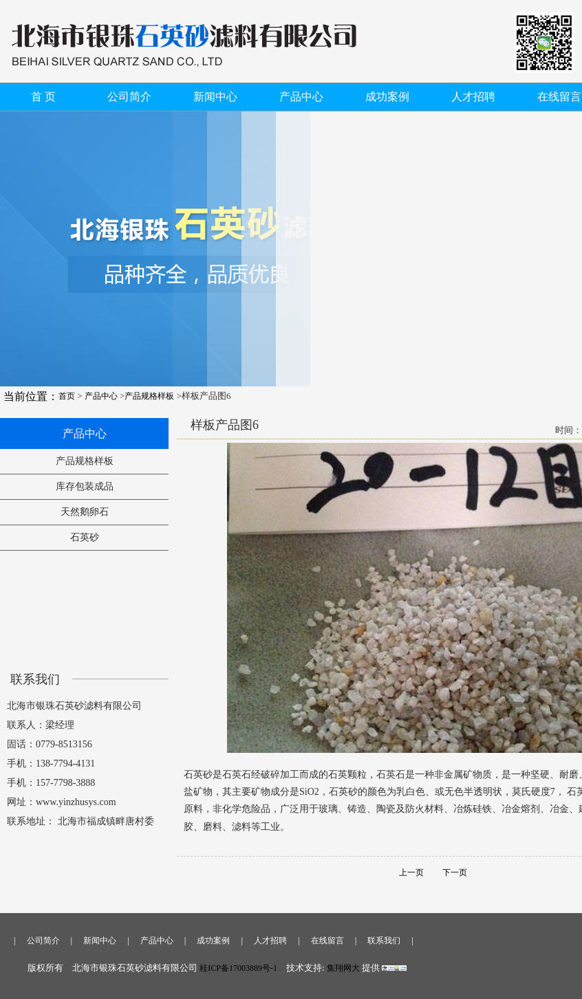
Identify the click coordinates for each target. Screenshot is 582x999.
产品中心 (301, 96)
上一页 (411, 872)
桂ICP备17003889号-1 (238, 968)
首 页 (43, 96)
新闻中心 (215, 96)
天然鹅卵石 (85, 512)
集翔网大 (344, 968)
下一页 (446, 872)
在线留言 (559, 96)
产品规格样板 (149, 396)
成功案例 (387, 96)
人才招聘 (473, 96)
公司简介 (129, 96)
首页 (66, 396)
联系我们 (383, 940)
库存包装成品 (85, 486)
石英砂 (84, 537)
